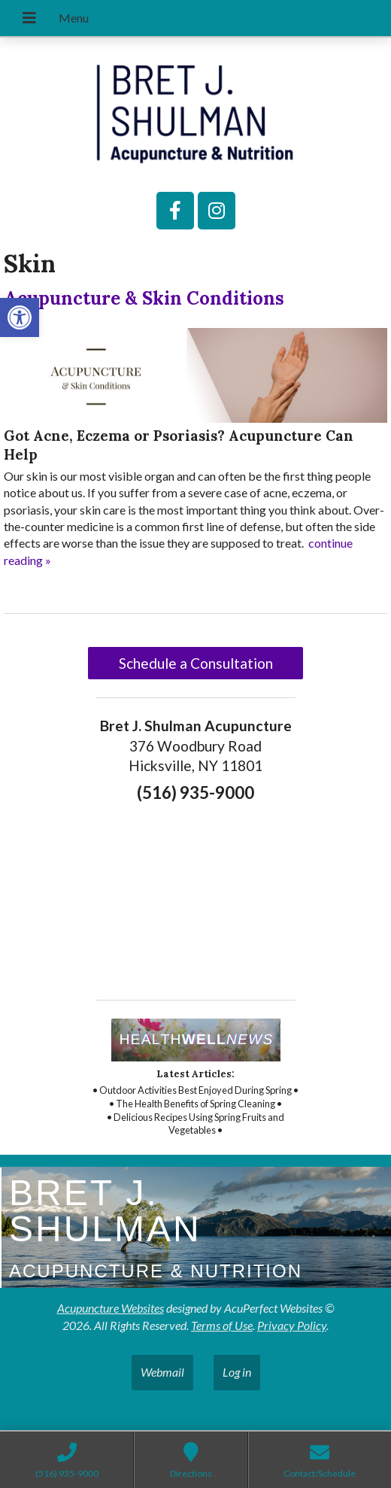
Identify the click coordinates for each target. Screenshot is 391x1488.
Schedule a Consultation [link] (196, 663)
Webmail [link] (162, 1372)
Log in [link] (237, 1372)
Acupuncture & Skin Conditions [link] (144, 298)
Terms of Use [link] (222, 1325)
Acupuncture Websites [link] (110, 1308)
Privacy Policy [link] (291, 1325)
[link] (19, 317)
